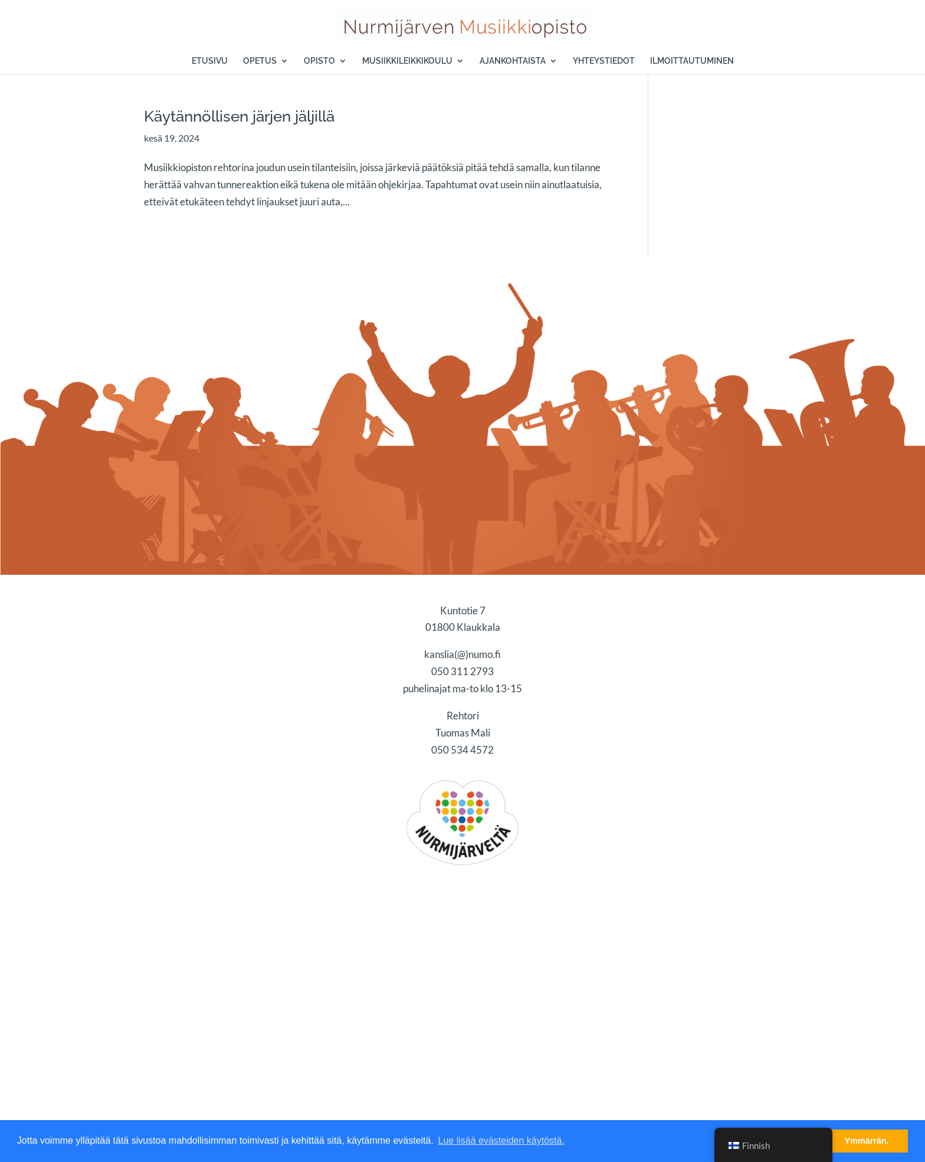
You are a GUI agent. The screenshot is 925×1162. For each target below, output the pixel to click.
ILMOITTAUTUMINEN (692, 61)
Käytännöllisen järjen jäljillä (239, 116)
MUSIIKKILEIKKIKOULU (407, 61)
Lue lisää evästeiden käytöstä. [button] (501, 1140)
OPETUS (260, 61)
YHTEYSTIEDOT (604, 61)
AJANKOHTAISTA (513, 61)
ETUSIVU (210, 61)
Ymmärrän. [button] (867, 1140)
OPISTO (319, 61)
